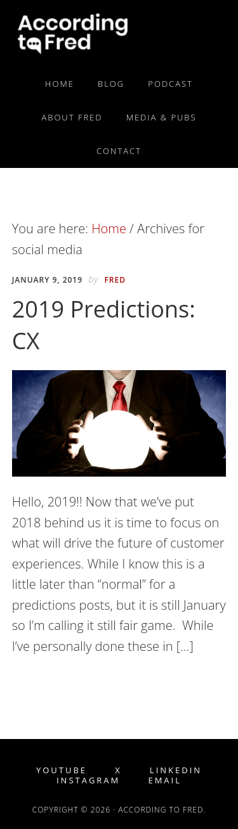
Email (165, 780)
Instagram (88, 780)
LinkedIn (176, 770)
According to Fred (119, 34)
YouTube (61, 770)
